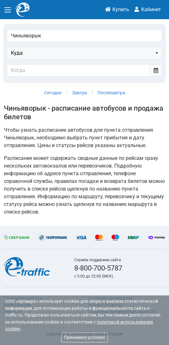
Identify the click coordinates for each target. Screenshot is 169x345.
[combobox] (84, 53)
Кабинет (147, 9)
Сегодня (52, 92)
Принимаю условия (84, 337)
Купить (117, 9)
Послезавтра (111, 92)
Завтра (79, 92)
